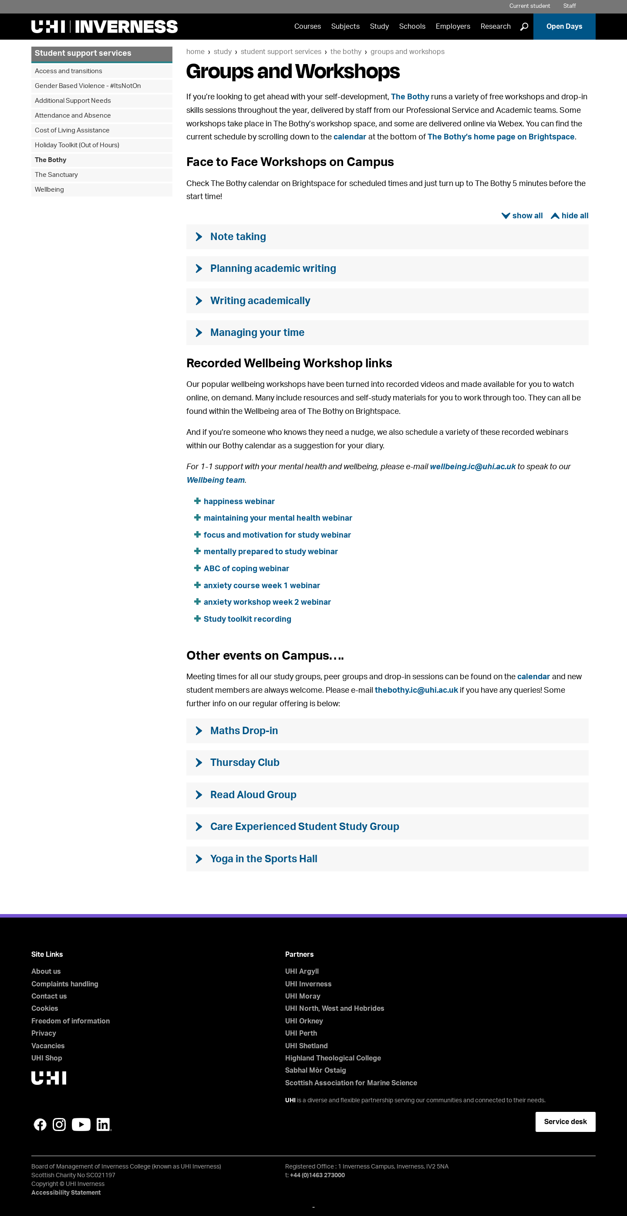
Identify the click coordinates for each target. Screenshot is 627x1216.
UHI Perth (301, 1033)
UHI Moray (302, 996)
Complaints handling (64, 984)
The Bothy (345, 51)
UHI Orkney (304, 1021)
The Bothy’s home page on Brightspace (501, 137)
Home (195, 51)
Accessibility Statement (66, 1193)
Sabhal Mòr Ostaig (315, 1070)
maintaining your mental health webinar (278, 518)
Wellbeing (49, 189)
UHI (290, 1100)
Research (496, 26)
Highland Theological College (333, 1058)
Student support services (281, 51)
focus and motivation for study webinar (277, 535)
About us (46, 971)
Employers (453, 26)
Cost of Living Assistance (72, 130)
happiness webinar (239, 502)
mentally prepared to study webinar (271, 552)
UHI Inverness (308, 984)
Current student (529, 6)
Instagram (59, 1124)
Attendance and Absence (73, 115)
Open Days (564, 26)
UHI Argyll (302, 971)
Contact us (49, 996)
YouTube (81, 1124)
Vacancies (48, 1046)
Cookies (44, 1008)
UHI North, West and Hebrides (334, 1008)
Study (379, 26)
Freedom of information (70, 1021)
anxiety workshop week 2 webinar (267, 602)
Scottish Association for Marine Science (351, 1083)
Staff (569, 6)
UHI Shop (46, 1058)
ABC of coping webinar (247, 569)
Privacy (43, 1033)
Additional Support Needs (73, 101)
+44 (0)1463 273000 (317, 1175)
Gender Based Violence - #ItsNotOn (88, 86)
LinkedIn (104, 1124)
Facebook (40, 1124)
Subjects (345, 26)
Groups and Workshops (408, 51)
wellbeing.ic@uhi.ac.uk (473, 467)
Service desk (565, 1121)
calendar (350, 137)
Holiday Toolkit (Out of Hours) (77, 145)
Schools (412, 26)
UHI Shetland (306, 1046)
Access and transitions (68, 71)
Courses (307, 26)
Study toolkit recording (247, 619)
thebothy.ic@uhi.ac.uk (416, 690)
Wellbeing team (215, 480)
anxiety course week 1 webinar (262, 586)
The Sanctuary (56, 175)
